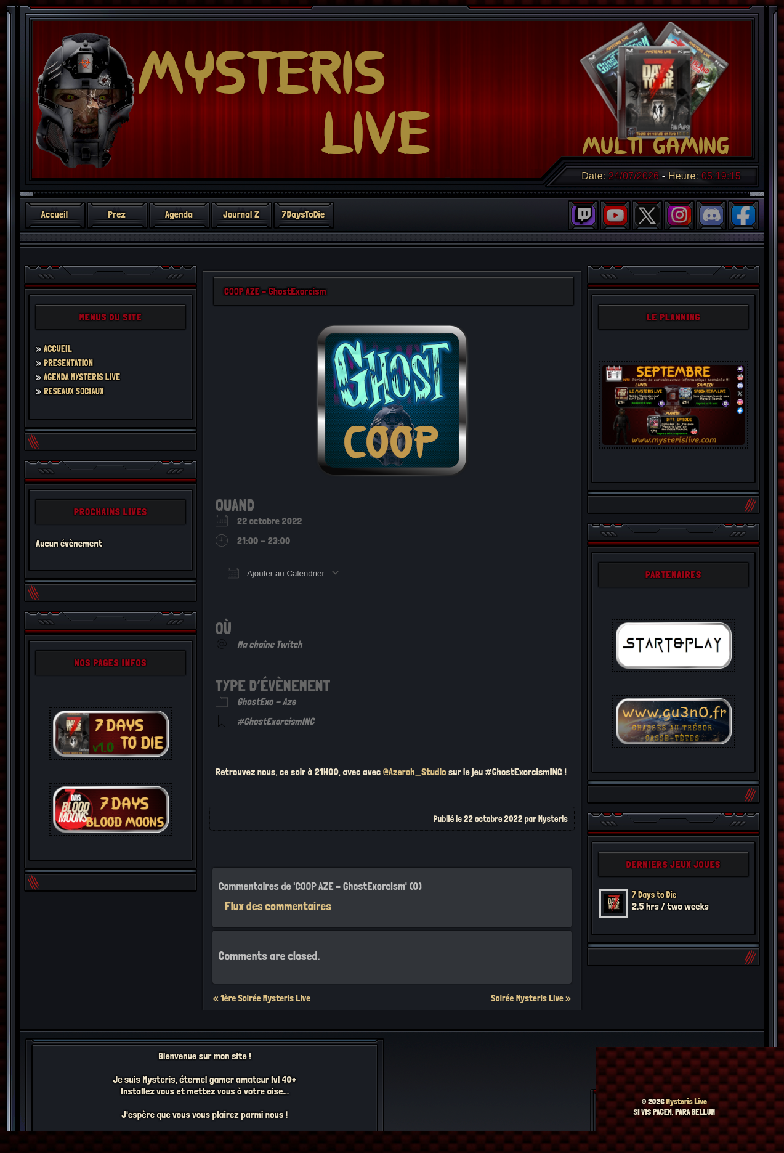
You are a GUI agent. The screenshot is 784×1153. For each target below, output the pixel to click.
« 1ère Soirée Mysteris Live (261, 998)
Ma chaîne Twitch (269, 644)
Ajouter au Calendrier (276, 573)
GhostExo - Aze (266, 701)
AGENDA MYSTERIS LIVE (86, 377)
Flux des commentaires (278, 906)
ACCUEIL (59, 348)
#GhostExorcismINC (275, 721)
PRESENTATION (71, 363)
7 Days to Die (657, 894)
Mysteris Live (686, 1101)
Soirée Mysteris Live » (531, 998)
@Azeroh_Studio (415, 772)
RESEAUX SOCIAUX (77, 391)
